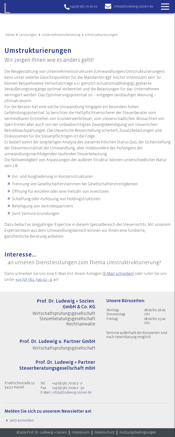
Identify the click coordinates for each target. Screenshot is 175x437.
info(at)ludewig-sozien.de (133, 6)
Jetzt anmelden (21, 421)
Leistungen (28, 35)
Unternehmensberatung (61, 35)
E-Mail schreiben (118, 282)
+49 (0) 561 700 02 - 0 (33, 288)
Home (10, 35)
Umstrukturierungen (101, 35)
